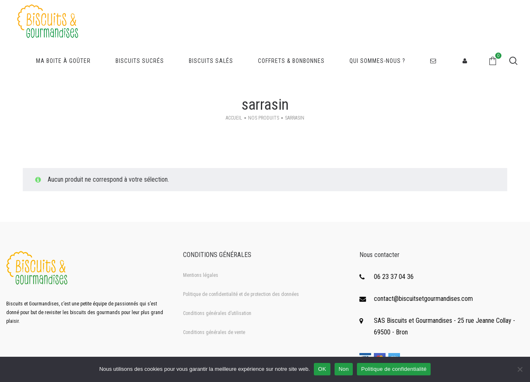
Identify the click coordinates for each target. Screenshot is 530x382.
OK (322, 369)
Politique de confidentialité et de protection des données (241, 294)
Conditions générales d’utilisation (217, 313)
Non (344, 369)
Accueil (234, 118)
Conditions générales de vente (214, 332)
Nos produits (263, 118)
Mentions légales (200, 275)
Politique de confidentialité (393, 369)
